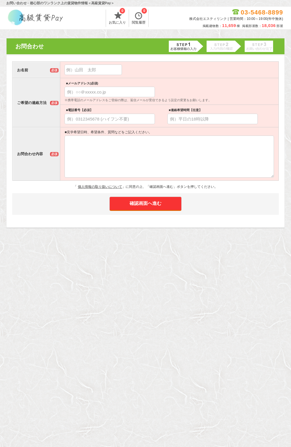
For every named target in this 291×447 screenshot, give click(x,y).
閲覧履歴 (139, 17)
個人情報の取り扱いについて (100, 187)
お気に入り (117, 17)
